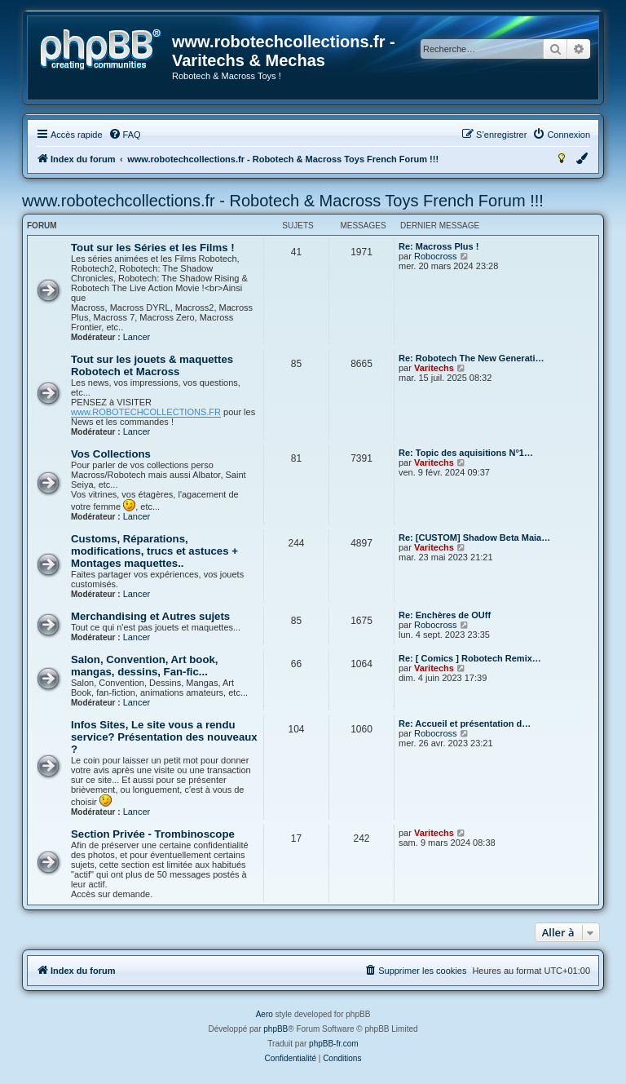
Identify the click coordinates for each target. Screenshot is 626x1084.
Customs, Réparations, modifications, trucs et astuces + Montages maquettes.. (154, 551)
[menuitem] (124, 134)
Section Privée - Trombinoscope (153, 834)
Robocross (435, 256)
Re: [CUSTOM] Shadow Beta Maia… (474, 537)
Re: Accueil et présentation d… (465, 723)
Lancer (137, 337)
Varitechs (434, 368)
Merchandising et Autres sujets (150, 616)
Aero (264, 1014)
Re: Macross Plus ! (438, 246)
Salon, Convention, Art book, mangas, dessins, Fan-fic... (144, 665)
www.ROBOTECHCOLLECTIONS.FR (146, 412)
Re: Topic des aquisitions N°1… (466, 453)
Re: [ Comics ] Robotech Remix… (470, 658)
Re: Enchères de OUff (445, 615)
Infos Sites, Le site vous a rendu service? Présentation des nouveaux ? (164, 737)
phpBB (275, 1028)
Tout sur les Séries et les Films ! (153, 247)
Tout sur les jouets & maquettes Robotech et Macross (152, 365)
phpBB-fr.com (334, 1043)
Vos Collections (111, 454)
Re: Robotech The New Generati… (471, 358)
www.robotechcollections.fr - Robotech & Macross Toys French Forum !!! (283, 201)
